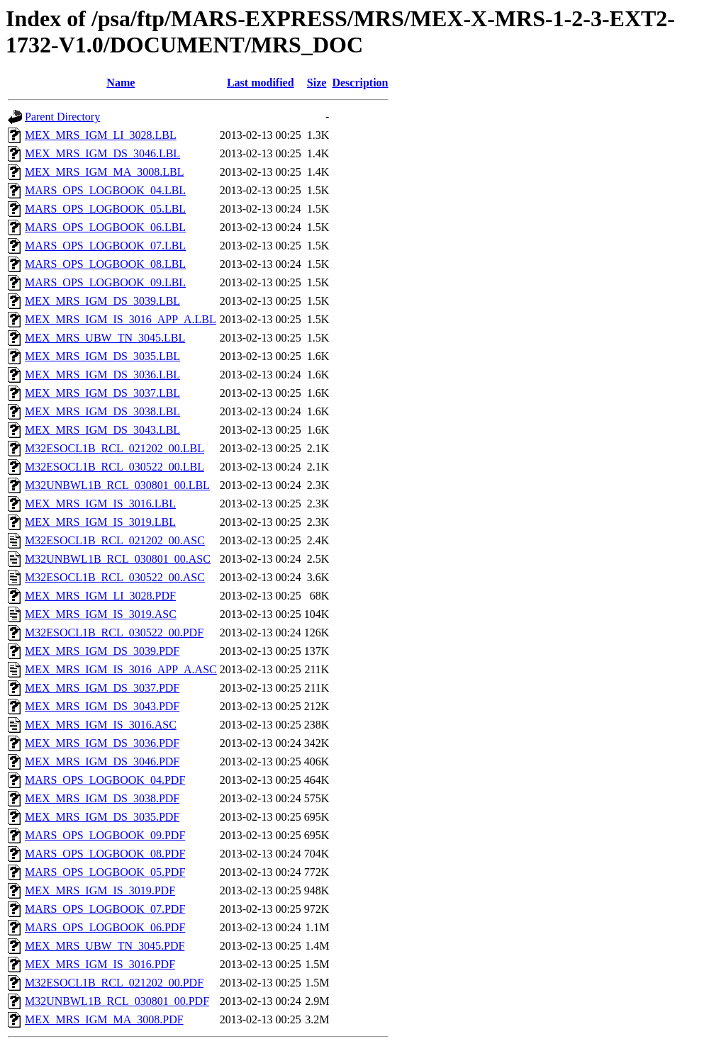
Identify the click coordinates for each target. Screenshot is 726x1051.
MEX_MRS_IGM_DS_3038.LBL (102, 411)
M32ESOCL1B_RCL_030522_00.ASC (115, 577)
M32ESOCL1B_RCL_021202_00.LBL (114, 448)
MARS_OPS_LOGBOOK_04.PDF (105, 780)
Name (120, 83)
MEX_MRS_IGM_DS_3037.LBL (102, 393)
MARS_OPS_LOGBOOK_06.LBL (105, 227)
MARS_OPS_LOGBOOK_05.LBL (105, 209)
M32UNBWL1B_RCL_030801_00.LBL (117, 485)
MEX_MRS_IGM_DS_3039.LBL (102, 301)
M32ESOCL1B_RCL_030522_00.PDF (114, 632)
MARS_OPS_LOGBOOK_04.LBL (105, 190)
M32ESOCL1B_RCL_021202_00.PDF (114, 983)
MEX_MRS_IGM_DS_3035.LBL (102, 356)
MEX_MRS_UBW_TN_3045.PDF (104, 946)
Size (317, 83)
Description (360, 83)
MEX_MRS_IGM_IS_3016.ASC (101, 725)
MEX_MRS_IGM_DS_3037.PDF (102, 688)
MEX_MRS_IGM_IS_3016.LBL (100, 504)
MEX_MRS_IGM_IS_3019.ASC (101, 614)
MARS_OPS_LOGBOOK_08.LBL (105, 264)
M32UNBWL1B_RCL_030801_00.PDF (117, 1001)
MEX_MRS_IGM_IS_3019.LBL (100, 522)
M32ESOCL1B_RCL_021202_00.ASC (115, 540)
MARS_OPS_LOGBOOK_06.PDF (105, 927)
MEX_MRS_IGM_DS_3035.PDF (102, 817)
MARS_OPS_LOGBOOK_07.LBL (105, 246)
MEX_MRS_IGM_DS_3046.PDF (102, 761)
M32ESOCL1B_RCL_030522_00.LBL (114, 467)
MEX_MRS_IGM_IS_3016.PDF (100, 964)
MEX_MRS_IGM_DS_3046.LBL (102, 153)
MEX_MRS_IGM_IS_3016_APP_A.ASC (121, 669)
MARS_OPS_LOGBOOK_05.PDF (105, 872)
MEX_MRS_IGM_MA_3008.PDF (104, 1019)
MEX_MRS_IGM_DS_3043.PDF (102, 706)
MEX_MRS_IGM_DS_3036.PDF (102, 743)
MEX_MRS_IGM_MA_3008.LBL (104, 172)
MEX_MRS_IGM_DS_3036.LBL (102, 375)
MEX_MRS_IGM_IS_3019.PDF (100, 890)
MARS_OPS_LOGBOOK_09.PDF (105, 835)
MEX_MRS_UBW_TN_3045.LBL (105, 338)
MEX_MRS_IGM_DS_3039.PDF (102, 651)
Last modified (260, 83)
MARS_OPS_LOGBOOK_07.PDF (105, 909)
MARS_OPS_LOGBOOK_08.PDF (105, 854)
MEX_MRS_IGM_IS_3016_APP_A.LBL (120, 319)
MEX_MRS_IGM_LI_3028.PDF (100, 596)
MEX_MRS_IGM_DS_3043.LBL (102, 430)
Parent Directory (62, 117)
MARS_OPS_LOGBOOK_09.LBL (105, 282)
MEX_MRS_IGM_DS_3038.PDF (102, 798)
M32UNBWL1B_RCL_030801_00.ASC (118, 559)
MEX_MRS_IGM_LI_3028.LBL (101, 135)
